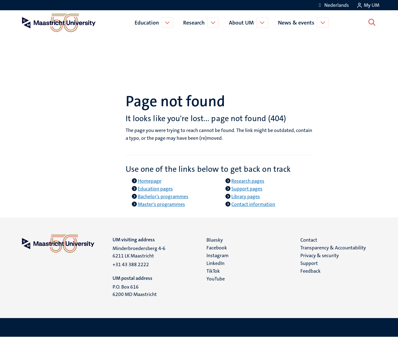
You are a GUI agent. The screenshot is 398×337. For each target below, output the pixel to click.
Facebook (216, 247)
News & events (297, 22)
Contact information (253, 204)
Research (195, 22)
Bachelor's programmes (163, 196)
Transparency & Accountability (333, 247)
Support (309, 263)
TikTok (213, 271)
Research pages (247, 181)
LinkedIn (215, 263)
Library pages (245, 196)
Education (148, 22)
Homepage (149, 181)
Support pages (246, 188)
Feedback (310, 271)
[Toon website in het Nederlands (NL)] (333, 5)
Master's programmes (161, 204)
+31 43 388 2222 (131, 264)
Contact (308, 240)
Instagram (217, 255)
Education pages (155, 188)
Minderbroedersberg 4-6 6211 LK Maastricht (139, 252)
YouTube (215, 279)
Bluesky (214, 240)
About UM (242, 22)
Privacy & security (319, 255)
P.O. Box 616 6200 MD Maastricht (135, 291)
